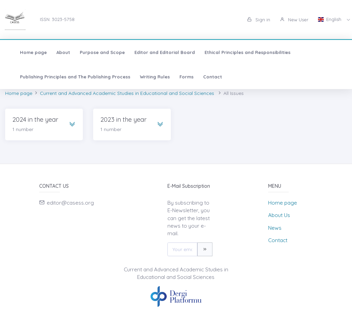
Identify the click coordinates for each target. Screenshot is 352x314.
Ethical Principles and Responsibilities (241, 52)
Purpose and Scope (95, 52)
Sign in (258, 19)
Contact (205, 76)
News (275, 228)
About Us (279, 215)
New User (294, 19)
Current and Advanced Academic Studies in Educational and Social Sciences (128, 93)
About (56, 52)
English (330, 19)
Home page (26, 52)
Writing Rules (148, 76)
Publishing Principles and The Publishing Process (68, 76)
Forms (180, 76)
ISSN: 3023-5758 (57, 19)
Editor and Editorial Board (158, 52)
